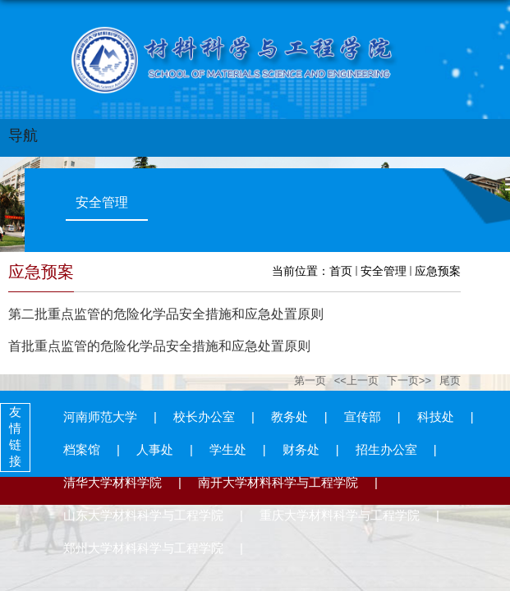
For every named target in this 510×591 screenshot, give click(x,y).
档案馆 (81, 449)
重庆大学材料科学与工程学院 (340, 515)
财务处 (301, 449)
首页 (340, 270)
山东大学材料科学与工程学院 (143, 515)
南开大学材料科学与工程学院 (278, 482)
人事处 (154, 449)
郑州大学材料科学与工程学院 (143, 548)
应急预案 (438, 270)
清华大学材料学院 (112, 482)
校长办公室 (204, 417)
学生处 (227, 449)
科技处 (435, 417)
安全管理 (384, 270)
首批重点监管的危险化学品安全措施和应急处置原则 (159, 346)
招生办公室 (386, 449)
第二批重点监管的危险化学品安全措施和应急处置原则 (166, 314)
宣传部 (362, 417)
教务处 (289, 417)
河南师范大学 (100, 417)
